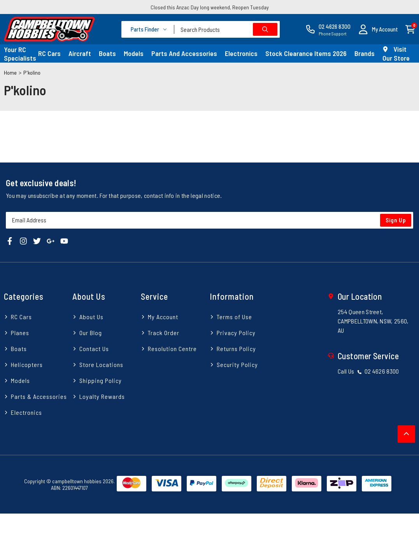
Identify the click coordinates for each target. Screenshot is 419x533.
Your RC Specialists (20, 53)
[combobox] (227, 29)
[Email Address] (209, 220)
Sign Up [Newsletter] (396, 220)
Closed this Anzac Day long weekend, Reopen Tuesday (210, 7)
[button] (378, 29)
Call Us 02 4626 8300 (368, 371)
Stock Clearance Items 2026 (306, 53)
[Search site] (265, 29)
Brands (364, 53)
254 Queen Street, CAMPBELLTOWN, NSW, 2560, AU (373, 321)
